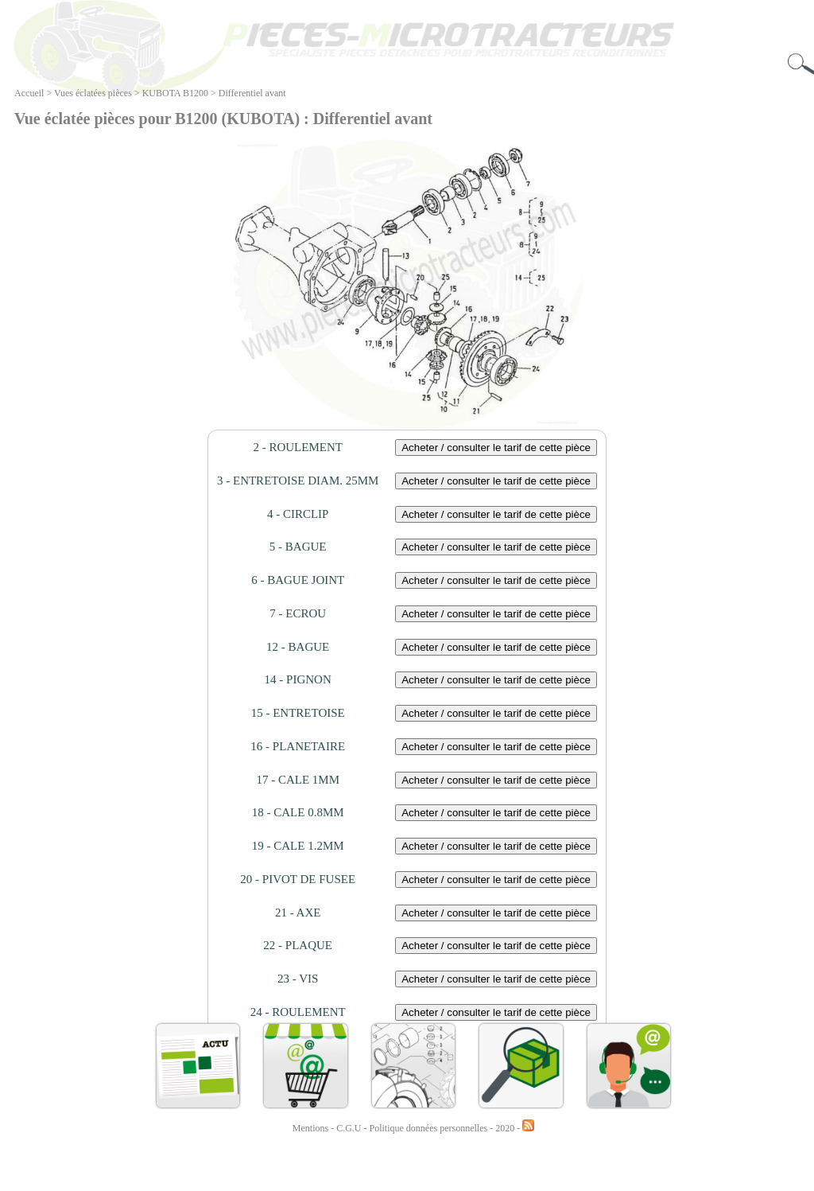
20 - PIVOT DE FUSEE (297, 879)
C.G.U (349, 1128)
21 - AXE (298, 912)
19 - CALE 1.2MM (298, 845)
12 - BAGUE (297, 646)
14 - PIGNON (298, 679)
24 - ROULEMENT (298, 1012)
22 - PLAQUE (297, 945)
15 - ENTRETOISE (298, 712)
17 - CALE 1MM (297, 779)
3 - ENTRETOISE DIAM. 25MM (297, 480)
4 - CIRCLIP (298, 514)
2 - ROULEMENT (298, 447)
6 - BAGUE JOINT (297, 580)
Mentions (310, 1128)
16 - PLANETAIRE (297, 746)
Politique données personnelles (430, 1128)
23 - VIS (297, 978)
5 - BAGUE (298, 546)
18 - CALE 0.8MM (298, 812)
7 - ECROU (297, 613)
